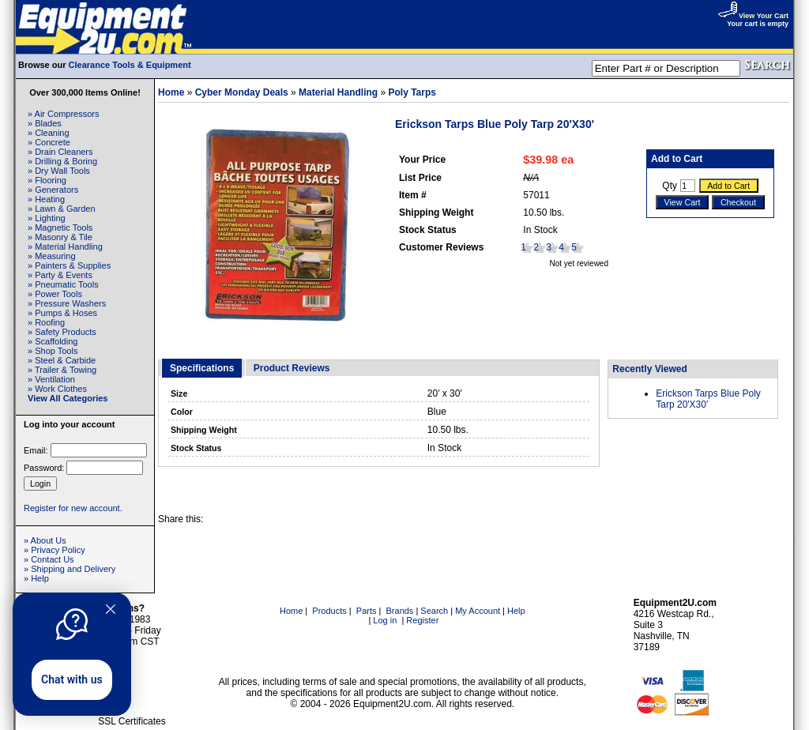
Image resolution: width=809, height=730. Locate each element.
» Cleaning (49, 132)
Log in (385, 620)
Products (329, 610)
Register (422, 620)
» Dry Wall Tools (59, 170)
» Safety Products (62, 332)
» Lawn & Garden (62, 208)
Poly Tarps (411, 92)
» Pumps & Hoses (62, 313)
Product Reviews (292, 368)
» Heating (46, 199)
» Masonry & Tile (60, 237)
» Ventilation (51, 379)
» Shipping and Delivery (69, 569)
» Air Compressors (63, 114)
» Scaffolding (52, 341)
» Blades (45, 123)
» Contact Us (49, 559)
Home (171, 92)
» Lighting (47, 218)
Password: (44, 467)
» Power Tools (55, 294)
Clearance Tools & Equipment (130, 65)
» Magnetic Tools (60, 227)
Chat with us (72, 679)
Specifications (202, 368)
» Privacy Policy (54, 550)
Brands (400, 610)
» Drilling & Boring (62, 161)
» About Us (45, 540)
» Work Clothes (57, 388)
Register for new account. (73, 508)
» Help (36, 578)
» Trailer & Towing (62, 369)
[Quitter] (111, 609)
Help (516, 610)
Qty (669, 185)
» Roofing (46, 322)
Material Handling (338, 92)
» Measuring (52, 256)
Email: (36, 450)
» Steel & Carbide (62, 360)
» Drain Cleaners (60, 151)
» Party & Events (60, 275)
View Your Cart (752, 16)
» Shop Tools (52, 351)
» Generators (53, 189)
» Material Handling (65, 246)
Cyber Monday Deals (241, 92)
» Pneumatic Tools (63, 284)
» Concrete (49, 142)
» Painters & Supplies (69, 265)
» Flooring (47, 180)
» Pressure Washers (67, 303)
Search (434, 610)
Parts (366, 610)
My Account (477, 610)
